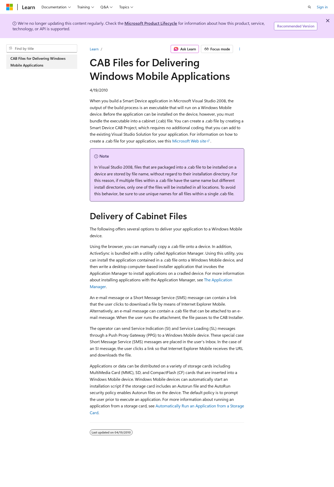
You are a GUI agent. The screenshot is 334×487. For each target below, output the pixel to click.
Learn (94, 48)
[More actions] (239, 49)
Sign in (322, 6)
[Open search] (309, 7)
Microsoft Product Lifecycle (150, 23)
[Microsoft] (9, 7)
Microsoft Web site (189, 141)
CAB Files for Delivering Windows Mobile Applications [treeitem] (37, 62)
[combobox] (41, 48)
